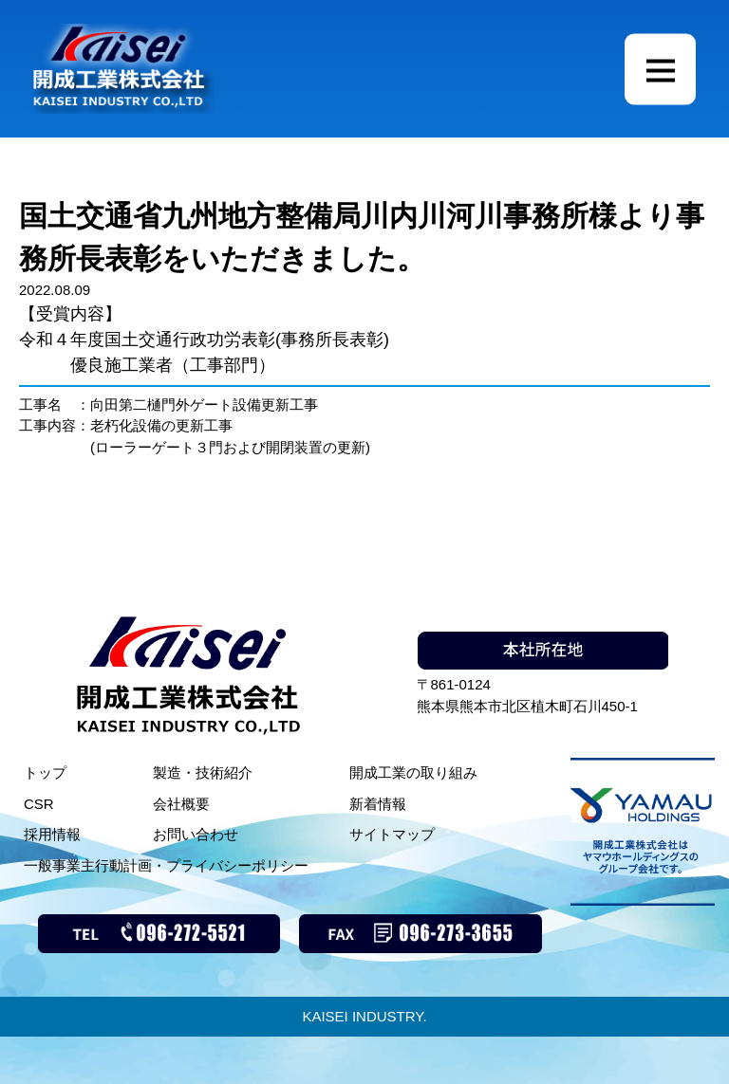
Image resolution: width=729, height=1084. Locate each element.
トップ (45, 772)
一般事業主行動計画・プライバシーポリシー (166, 865)
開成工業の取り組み (413, 772)
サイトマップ (392, 834)
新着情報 (377, 804)
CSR (39, 804)
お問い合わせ (195, 834)
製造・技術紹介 (202, 772)
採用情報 (52, 834)
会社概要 (181, 804)
